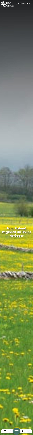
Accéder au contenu (24, 3)
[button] (29, 431)
